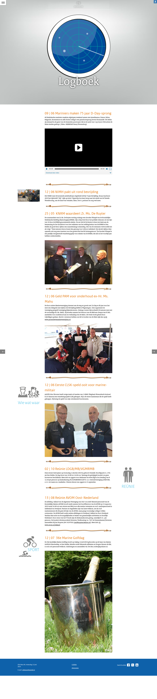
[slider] (77, 179)
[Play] (78, 158)
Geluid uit (107, 179)
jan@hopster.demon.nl (63, 565)
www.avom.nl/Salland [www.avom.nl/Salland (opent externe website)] (92, 565)
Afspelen (47, 179)
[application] (78, 158)
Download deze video (53, 183)
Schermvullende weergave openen (110, 179)
